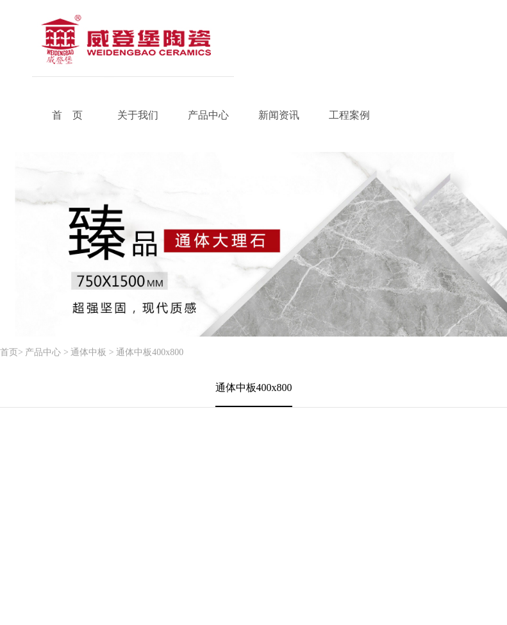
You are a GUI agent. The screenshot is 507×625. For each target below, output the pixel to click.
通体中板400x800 (149, 352)
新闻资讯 (278, 115)
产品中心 (208, 115)
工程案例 (349, 115)
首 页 (67, 115)
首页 (9, 352)
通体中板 (88, 352)
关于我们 (137, 115)
